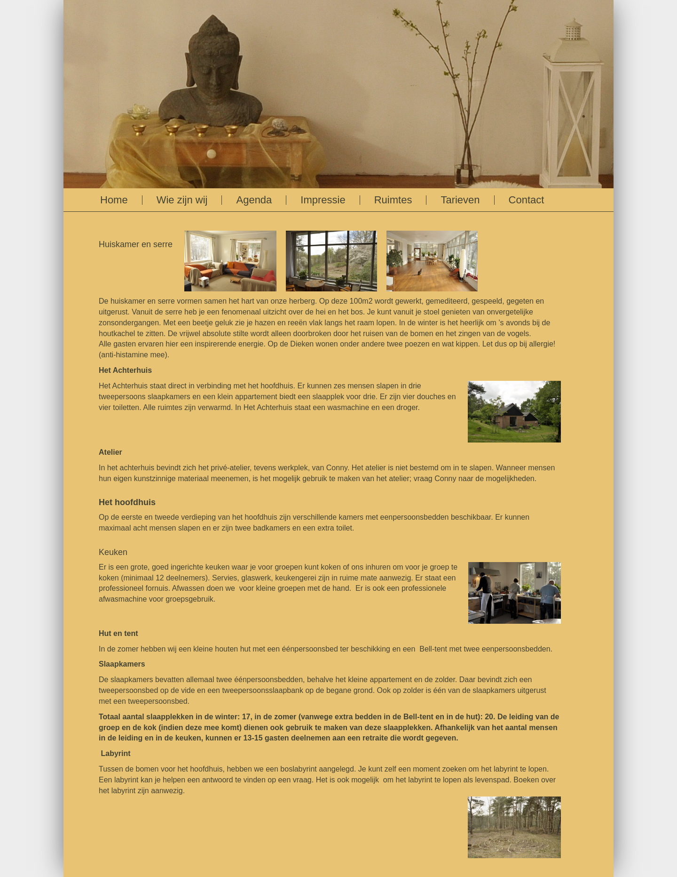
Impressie (322, 200)
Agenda (254, 200)
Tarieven (460, 200)
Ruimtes (393, 200)
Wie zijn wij (182, 200)
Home (114, 200)
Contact (526, 200)
